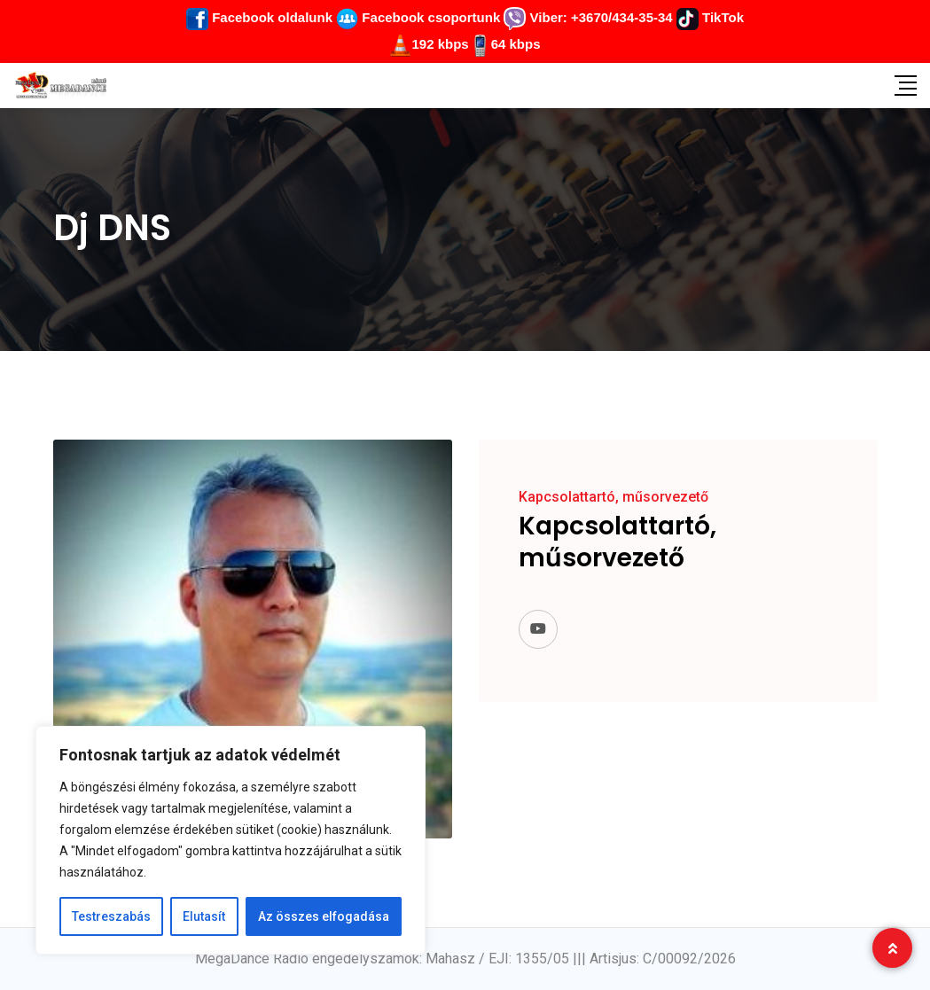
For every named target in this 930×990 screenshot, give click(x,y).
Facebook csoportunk (418, 17)
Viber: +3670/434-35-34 (588, 17)
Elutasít (204, 916)
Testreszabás (111, 916)
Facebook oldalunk (259, 17)
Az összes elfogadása (323, 916)
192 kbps (439, 43)
